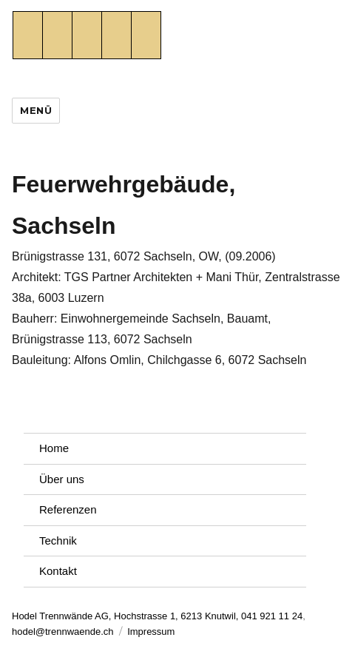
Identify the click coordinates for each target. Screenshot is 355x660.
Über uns (61, 479)
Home (54, 448)
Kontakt (58, 571)
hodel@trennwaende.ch (63, 631)
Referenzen (68, 509)
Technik (58, 540)
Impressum (151, 631)
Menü (36, 110)
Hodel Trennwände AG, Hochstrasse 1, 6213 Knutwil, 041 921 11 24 (157, 616)
